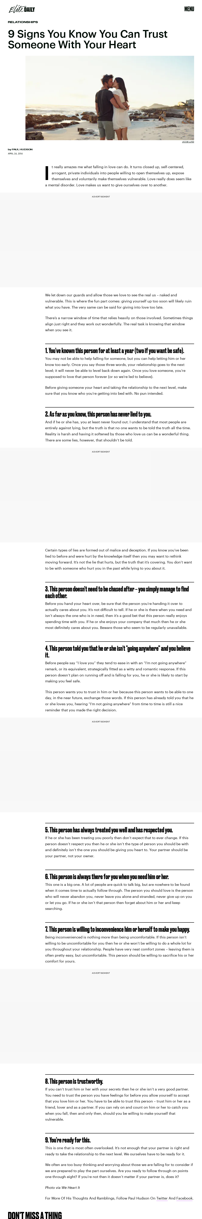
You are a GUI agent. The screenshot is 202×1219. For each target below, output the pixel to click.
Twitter (162, 1198)
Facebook (184, 1198)
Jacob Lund (188, 142)
